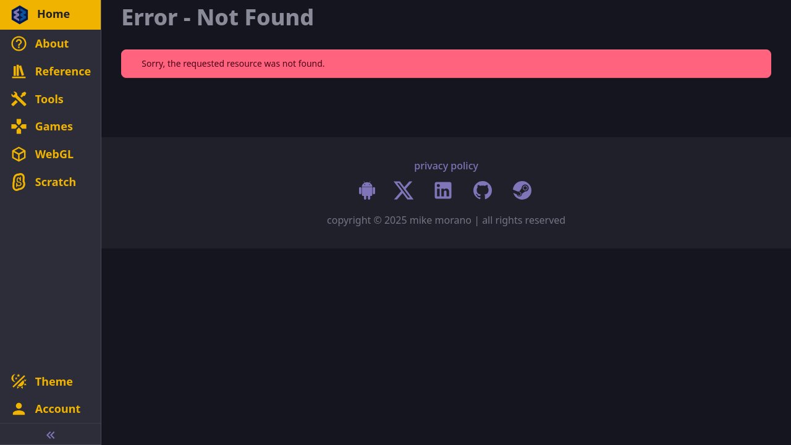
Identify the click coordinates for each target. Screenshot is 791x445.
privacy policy (446, 165)
